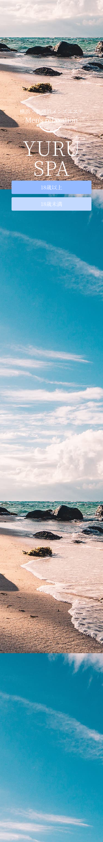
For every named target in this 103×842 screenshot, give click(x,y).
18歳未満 (51, 204)
